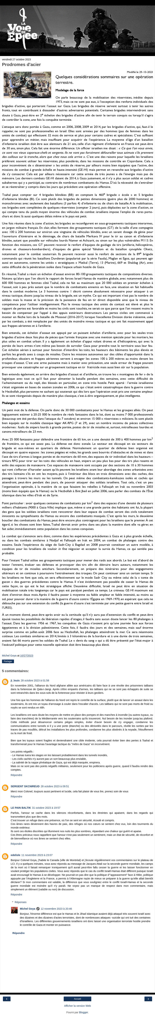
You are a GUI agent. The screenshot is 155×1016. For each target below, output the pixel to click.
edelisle (15, 855)
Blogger (83, 1012)
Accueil (77, 999)
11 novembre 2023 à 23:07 (37, 855)
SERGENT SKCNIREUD (25, 786)
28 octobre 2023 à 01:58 (35, 680)
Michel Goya (27, 908)
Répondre (16, 775)
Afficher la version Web (77, 1005)
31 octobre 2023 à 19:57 (46, 807)
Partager (8, 661)
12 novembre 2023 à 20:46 (56, 908)
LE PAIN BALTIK (21, 807)
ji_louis (15, 680)
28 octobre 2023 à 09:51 (55, 786)
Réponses (20, 902)
